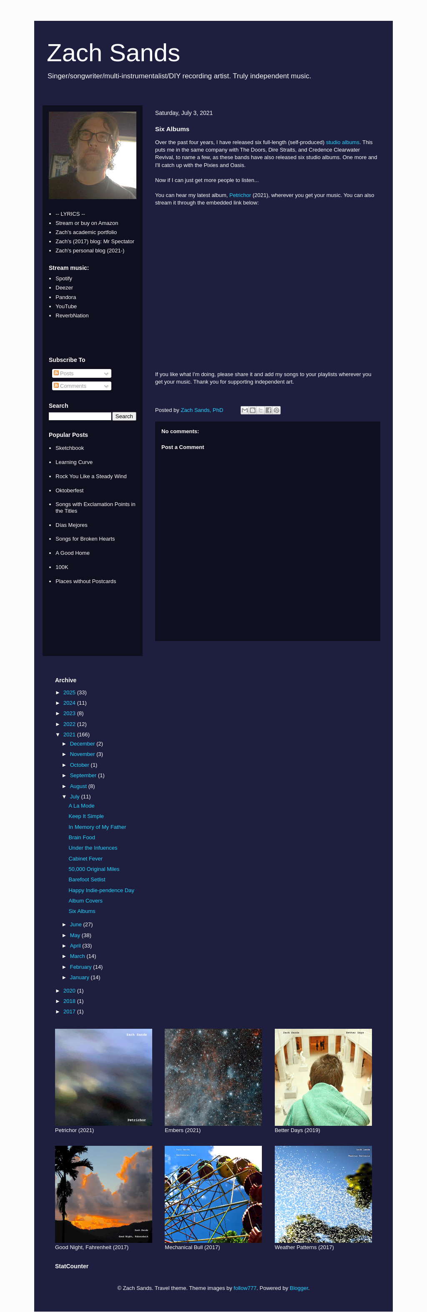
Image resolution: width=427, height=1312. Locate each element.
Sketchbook (69, 448)
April (76, 946)
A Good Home (72, 553)
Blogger (299, 1288)
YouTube (66, 306)
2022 (70, 724)
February (81, 967)
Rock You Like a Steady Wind (91, 476)
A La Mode (81, 806)
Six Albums (81, 911)
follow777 (245, 1288)
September (84, 775)
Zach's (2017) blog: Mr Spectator (94, 241)
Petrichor (240, 195)
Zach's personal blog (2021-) (89, 250)
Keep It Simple (86, 816)
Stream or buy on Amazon (86, 223)
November (83, 754)
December (83, 744)
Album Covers (85, 901)
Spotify (63, 278)
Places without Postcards (85, 581)
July (75, 796)
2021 (70, 734)
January (80, 977)
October (80, 765)
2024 (70, 703)
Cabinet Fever (85, 859)
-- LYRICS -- (70, 214)
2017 (70, 1011)
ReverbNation (72, 315)
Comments (70, 386)
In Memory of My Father (97, 827)
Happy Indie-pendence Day (101, 890)
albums (350, 142)
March (78, 956)
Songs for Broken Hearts (85, 539)
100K (61, 567)
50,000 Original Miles (93, 869)
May (76, 935)
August (79, 786)
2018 (70, 1001)
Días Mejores (71, 525)
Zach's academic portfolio (86, 232)
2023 (70, 713)
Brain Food (81, 837)
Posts (64, 373)
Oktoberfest (69, 490)
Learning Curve (74, 462)
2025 (70, 692)
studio (333, 142)
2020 (70, 991)
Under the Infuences (92, 848)
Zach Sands (113, 53)
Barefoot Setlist (86, 879)
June (76, 924)
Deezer (64, 287)
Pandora (65, 297)
